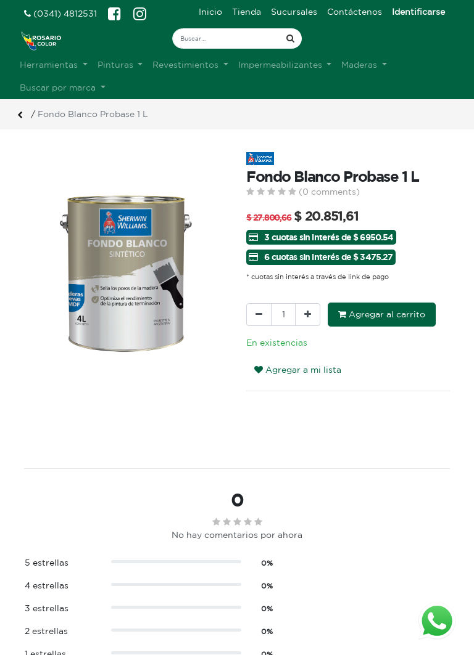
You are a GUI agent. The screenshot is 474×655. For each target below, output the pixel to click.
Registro (264, 588)
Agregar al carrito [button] (381, 314)
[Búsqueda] (290, 38)
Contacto (155, 614)
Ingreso (262, 575)
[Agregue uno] (307, 314)
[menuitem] (210, 12)
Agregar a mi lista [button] (297, 370)
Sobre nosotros (168, 575)
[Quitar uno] (259, 314)
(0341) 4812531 (60, 13)
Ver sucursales (52, 574)
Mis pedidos (271, 601)
